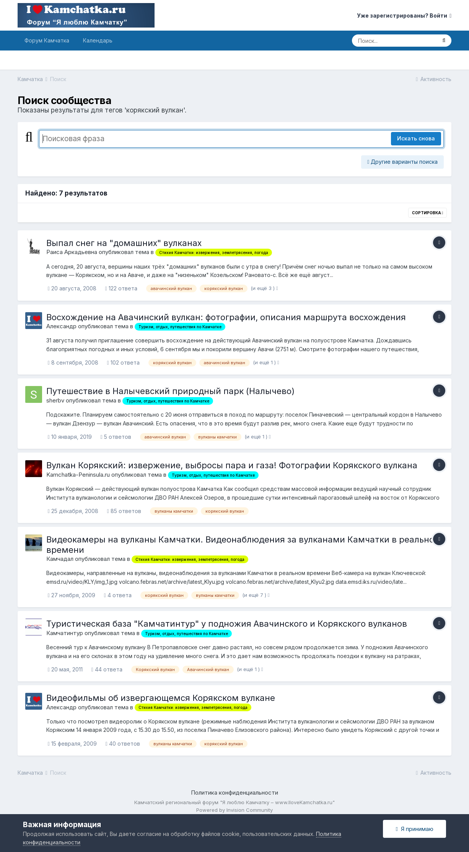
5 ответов (116, 436)
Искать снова (416, 138)
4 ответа (118, 595)
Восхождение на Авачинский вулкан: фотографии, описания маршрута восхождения (226, 317)
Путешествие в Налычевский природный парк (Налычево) (170, 391)
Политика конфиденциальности (234, 792)
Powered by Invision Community (234, 810)
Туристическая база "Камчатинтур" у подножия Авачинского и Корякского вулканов (226, 624)
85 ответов (124, 511)
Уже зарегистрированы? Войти (404, 15)
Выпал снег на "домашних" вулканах (124, 243)
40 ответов (123, 743)
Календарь (97, 40)
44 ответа (106, 669)
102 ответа (123, 362)
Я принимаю (414, 828)
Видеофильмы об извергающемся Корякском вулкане (160, 698)
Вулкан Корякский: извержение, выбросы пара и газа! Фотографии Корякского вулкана (231, 465)
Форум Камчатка (46, 40)
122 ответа (121, 288)
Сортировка (427, 212)
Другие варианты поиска (402, 161)
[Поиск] (394, 40)
